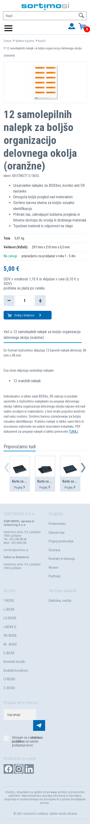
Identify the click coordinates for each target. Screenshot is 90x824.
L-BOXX (9, 609)
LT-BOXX (9, 679)
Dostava (54, 550)
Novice (53, 567)
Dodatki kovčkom (16, 670)
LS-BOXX (10, 618)
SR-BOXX (10, 635)
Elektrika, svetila (60, 600)
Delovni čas (57, 532)
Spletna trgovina (24, 41)
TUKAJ (73, 431)
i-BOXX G (10, 627)
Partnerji (54, 576)
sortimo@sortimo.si (16, 550)
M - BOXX (10, 644)
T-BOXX (9, 600)
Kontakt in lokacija (62, 559)
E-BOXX (9, 653)
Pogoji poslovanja (61, 541)
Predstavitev (57, 524)
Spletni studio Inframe (63, 813)
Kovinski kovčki (14, 661)
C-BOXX (9, 688)
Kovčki (42, 41)
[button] (83, 467)
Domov (8, 41)
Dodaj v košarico (28, 315)
